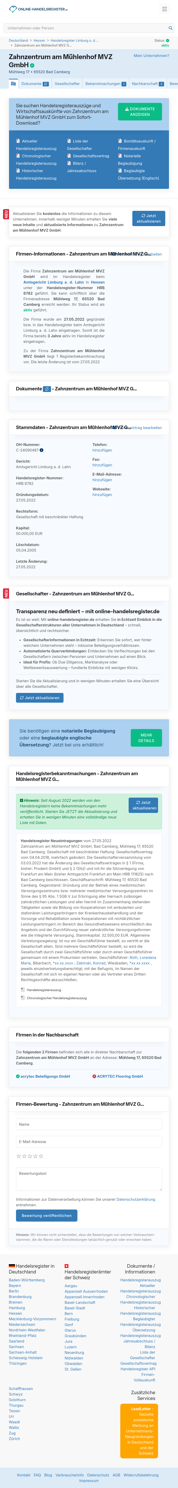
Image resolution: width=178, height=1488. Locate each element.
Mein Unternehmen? (151, 55)
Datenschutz (98, 1475)
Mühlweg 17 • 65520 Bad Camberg (39, 72)
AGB (116, 1475)
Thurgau (16, 1405)
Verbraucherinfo (69, 1475)
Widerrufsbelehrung (141, 1475)
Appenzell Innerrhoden (85, 1297)
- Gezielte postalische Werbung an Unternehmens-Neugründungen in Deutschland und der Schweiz (139, 1431)
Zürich (14, 1438)
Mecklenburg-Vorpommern (32, 1319)
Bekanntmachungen (107, 83)
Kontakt (23, 1475)
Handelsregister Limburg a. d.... (75, 40)
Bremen (15, 1302)
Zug (12, 1433)
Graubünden (75, 1335)
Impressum (89, 1480)
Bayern (15, 1285)
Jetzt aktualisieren (149, 218)
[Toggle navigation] (164, 9)
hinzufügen (102, 450)
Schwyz (16, 1394)
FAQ (37, 1475)
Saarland (16, 1341)
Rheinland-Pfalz (22, 1335)
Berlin (14, 1291)
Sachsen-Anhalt (23, 1352)
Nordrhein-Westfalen (27, 1330)
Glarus (70, 1330)
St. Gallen (73, 1369)
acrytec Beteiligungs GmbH (43, 1076)
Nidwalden (74, 1358)
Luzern (71, 1347)
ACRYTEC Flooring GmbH (117, 1076)
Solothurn (17, 1399)
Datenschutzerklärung (136, 1199)
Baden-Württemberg (26, 1280)
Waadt (14, 1422)
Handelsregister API (138, 1369)
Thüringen (18, 1363)
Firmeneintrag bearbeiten (137, 427)
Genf (69, 1324)
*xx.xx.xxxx (63, 963)
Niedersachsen (22, 1324)
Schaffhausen (21, 1388)
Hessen (39, 40)
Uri (11, 1416)
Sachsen (16, 1346)
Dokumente (36, 83)
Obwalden (73, 1363)
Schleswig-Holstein (26, 1357)
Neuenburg (74, 1352)
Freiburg (72, 1319)
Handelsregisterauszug (41, 990)
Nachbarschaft (149, 83)
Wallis (14, 1427)
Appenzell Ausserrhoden (86, 1291)
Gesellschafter (67, 83)
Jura (69, 1341)
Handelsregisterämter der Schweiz (88, 1272)
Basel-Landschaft (80, 1302)
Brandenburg (20, 1296)
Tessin (14, 1411)
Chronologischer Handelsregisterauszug (54, 998)
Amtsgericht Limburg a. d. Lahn (53, 282)
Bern (69, 1313)
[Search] (89, 28)
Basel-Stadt (75, 1308)
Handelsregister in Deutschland (31, 1269)
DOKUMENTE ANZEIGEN (140, 112)
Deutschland (18, 40)
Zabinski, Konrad (90, 963)
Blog (48, 1475)
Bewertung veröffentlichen (47, 1215)
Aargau (71, 1285)
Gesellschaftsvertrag (88, 156)
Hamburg (17, 1307)
